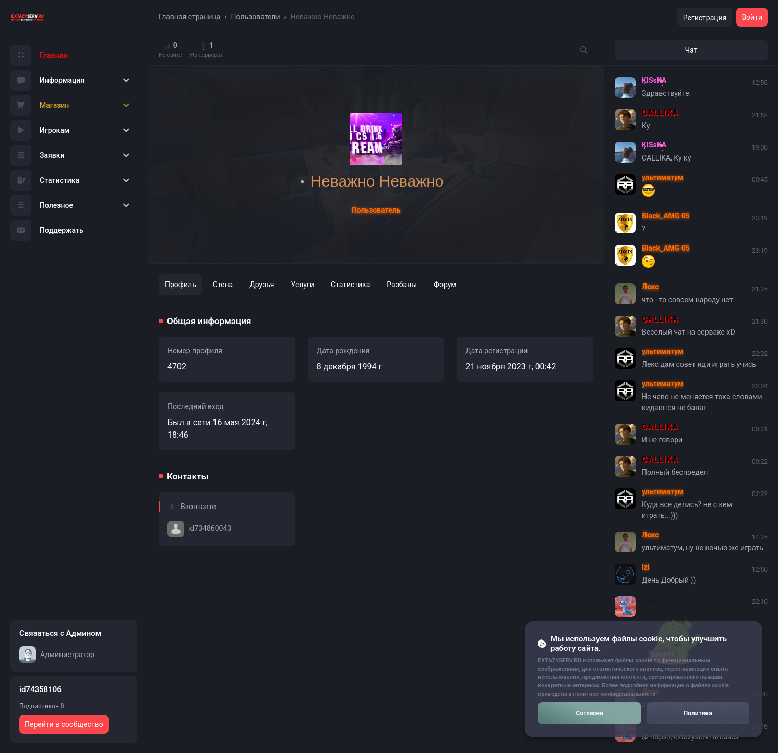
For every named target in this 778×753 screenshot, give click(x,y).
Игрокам (39, 130)
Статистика (44, 180)
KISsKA (654, 80)
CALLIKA (660, 112)
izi (646, 567)
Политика (698, 713)
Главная (38, 55)
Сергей (654, 599)
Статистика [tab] (350, 284)
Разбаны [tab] (402, 284)
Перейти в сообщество (64, 724)
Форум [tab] (445, 284)
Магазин (39, 105)
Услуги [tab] (302, 284)
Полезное (41, 205)
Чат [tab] (691, 50)
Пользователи (255, 17)
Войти (751, 17)
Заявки (37, 155)
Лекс (650, 286)
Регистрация (705, 18)
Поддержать (46, 230)
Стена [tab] (223, 284)
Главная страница (189, 17)
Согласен (589, 713)
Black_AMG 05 (666, 216)
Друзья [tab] (261, 284)
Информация (47, 80)
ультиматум (663, 177)
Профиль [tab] (180, 284)
